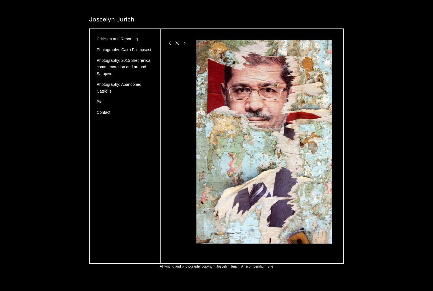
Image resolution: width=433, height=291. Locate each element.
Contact (103, 112)
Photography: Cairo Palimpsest (124, 49)
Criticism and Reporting (117, 39)
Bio (99, 102)
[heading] (111, 20)
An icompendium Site (257, 266)
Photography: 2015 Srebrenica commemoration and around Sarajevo (123, 67)
